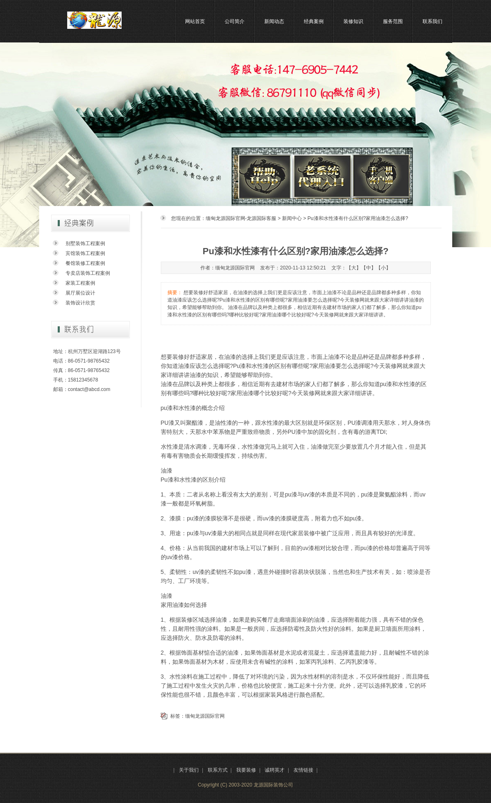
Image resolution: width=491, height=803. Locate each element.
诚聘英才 (274, 770)
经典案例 (314, 21)
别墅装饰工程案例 (85, 243)
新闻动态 (274, 21)
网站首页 (195, 21)
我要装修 (246, 770)
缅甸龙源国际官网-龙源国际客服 (241, 218)
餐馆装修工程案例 (85, 263)
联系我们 (432, 21)
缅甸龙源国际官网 (205, 716)
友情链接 (303, 770)
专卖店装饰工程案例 (88, 273)
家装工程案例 (80, 283)
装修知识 (353, 21)
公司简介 (234, 21)
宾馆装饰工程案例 (85, 253)
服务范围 (393, 21)
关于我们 (189, 770)
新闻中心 (292, 218)
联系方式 (218, 770)
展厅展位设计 (80, 293)
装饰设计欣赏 (80, 303)
